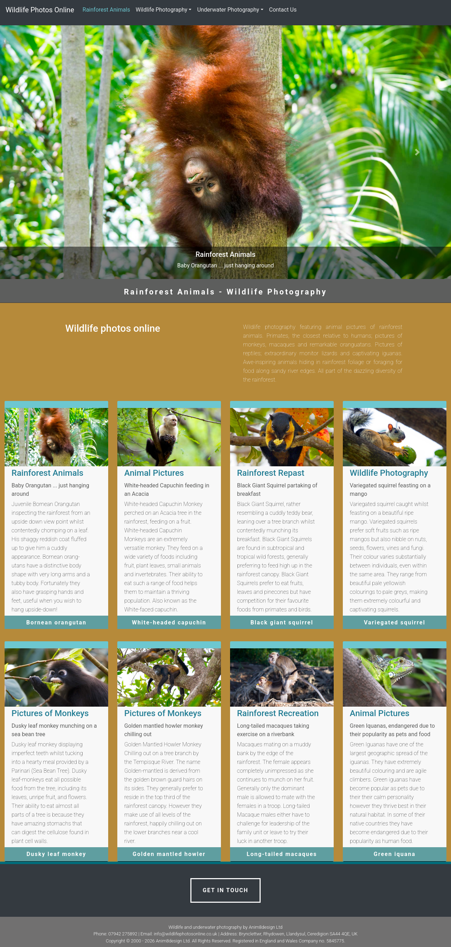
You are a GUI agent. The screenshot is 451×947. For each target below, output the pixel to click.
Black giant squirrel (281, 622)
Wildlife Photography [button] (161, 9)
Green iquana (395, 854)
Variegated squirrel (394, 622)
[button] (34, 152)
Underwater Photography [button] (228, 9)
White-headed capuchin (169, 622)
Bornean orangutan (56, 622)
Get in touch (225, 890)
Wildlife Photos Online (40, 10)
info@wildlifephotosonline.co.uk (185, 933)
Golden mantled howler (169, 854)
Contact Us (283, 9)
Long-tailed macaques (282, 854)
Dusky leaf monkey (56, 854)
